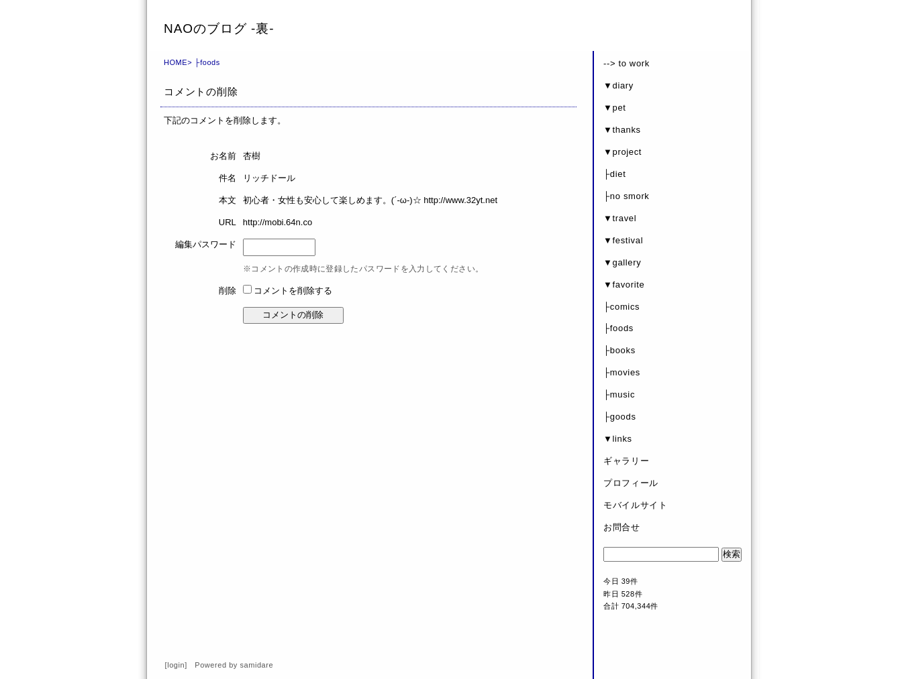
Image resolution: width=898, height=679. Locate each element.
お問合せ (621, 527)
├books (619, 350)
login (176, 665)
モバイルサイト (635, 505)
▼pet (614, 108)
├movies (621, 372)
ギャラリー (626, 461)
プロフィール (630, 483)
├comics (621, 307)
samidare (257, 665)
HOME (175, 62)
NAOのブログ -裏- (219, 28)
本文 (227, 200)
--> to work (626, 63)
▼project (622, 152)
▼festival (623, 240)
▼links (617, 439)
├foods (207, 62)
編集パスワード (205, 244)
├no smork (626, 196)
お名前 (223, 156)
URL (227, 222)
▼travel (619, 218)
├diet (614, 174)
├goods (619, 417)
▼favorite (623, 285)
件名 (227, 178)
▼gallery (622, 262)
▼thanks (622, 130)
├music (619, 394)
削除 (227, 291)
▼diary (618, 85)
